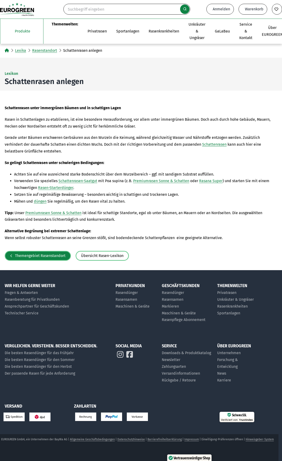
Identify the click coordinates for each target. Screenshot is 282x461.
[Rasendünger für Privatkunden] (136, 292)
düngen (40, 201)
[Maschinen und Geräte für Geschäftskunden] (187, 313)
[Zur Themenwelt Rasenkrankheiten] (164, 31)
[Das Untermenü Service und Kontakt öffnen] (246, 31)
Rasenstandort (44, 50)
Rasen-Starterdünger (55, 187)
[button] (264, 443)
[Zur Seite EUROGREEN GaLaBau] (222, 31)
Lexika (20, 50)
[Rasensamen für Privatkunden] (136, 299)
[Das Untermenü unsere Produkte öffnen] (21, 31)
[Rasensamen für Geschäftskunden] (187, 299)
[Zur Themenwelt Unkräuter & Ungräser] (197, 31)
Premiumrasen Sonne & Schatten (161, 181)
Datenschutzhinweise (131, 439)
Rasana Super (211, 181)
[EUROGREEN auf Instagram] (120, 355)
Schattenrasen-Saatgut (77, 181)
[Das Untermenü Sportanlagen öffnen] (128, 31)
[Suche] (126, 9)
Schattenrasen (214, 144)
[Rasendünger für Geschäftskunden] (187, 292)
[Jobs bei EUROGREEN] (238, 380)
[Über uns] (238, 353)
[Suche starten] (184, 9)
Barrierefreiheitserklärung (164, 439)
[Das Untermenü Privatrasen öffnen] (97, 31)
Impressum (191, 439)
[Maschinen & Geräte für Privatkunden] (136, 306)
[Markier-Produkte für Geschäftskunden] (187, 306)
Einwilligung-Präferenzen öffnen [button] (222, 439)
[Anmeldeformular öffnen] (220, 9)
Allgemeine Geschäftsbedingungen (92, 439)
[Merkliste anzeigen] (277, 9)
